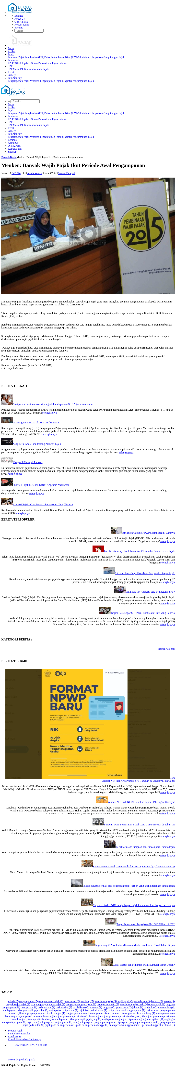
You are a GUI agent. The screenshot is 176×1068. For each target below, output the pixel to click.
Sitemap (18, 27)
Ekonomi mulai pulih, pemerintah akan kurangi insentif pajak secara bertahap (134, 866)
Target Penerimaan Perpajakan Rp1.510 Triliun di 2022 (146, 924)
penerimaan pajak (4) (105, 1001)
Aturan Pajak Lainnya (55, 63)
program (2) (109, 1007)
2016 (18, 173)
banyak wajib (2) (156, 1004)
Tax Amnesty (15, 78)
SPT (10, 66)
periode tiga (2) (64, 1007)
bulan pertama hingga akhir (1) (125, 1025)
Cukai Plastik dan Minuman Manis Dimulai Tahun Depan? (144, 964)
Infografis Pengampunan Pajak (77, 80)
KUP (19, 63)
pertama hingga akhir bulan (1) (158, 1025)
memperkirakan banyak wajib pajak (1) (49, 1019)
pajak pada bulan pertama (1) (60, 1025)
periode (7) (13, 1001)
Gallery (12, 75)
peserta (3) (169, 1001)
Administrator (34, 173)
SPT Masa (13, 69)
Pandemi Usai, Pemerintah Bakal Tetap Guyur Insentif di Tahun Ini (139, 824)
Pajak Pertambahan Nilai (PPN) (61, 57)
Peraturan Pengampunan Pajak (45, 80)
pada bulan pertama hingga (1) (92, 1025)
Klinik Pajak (14, 1036)
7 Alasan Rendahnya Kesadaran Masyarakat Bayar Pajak (145, 573)
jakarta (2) (137, 1007)
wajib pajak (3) (125, 1001)
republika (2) (150, 1007)
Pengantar (13, 57)
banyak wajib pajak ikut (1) (33, 1010)
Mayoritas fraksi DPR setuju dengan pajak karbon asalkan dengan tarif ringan (134, 905)
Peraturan (13, 60)
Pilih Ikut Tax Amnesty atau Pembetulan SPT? (150, 591)
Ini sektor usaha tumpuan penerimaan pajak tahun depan (145, 847)
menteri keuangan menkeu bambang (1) (134, 1013)
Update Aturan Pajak (33, 63)
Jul (13, 173)
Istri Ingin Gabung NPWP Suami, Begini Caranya (148, 532)
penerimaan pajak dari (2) (133, 1004)
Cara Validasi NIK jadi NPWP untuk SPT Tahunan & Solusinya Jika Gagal (138, 779)
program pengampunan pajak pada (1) (139, 1022)
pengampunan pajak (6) (50, 1001)
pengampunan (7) (28, 1001)
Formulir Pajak (41, 69)
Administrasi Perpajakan (91, 57)
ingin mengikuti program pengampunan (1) (49, 1022)
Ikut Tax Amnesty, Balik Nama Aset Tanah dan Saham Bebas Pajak (139, 551)
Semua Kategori (66, 173)
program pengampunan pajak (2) (48, 1004)
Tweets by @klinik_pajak (21, 1059)
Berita (11, 48)
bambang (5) (87, 1001)
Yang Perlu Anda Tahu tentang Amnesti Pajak (37, 444)
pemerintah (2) (124, 1007)
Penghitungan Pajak (114, 57)
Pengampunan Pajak (18, 80)
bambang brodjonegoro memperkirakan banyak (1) (116, 1016)
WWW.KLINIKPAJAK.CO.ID (30, 1045)
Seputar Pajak (15, 1030)
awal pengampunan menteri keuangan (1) (43, 1013)
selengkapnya (49, 412)
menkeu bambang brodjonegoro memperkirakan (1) (61, 1016)
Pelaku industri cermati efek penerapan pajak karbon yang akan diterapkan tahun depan (129, 885)
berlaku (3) (157, 1001)
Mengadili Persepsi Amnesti (27, 462)
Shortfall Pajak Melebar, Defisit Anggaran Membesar (41, 484)
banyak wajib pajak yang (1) (86, 1019)
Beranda (18, 15)
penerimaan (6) (72, 1001)
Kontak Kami (21, 24)
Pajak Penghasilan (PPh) (31, 57)
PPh (10, 63)
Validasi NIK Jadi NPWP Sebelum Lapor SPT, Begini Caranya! (141, 802)
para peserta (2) (29, 1007)
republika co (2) (81, 1007)
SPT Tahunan (26, 69)
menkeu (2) (96, 1007)
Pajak (11, 54)
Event (11, 72)
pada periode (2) (46, 1007)
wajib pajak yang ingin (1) (116, 1019)
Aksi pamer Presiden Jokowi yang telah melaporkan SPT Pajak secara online (53, 404)
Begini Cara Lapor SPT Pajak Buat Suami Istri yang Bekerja (143, 613)
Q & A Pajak (21, 21)
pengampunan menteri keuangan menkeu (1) (89, 1013)
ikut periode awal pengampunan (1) (126, 1010)
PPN (14, 63)
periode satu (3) (142, 1001)
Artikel (11, 51)
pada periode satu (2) (108, 1004)
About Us (19, 18)
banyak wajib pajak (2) (18, 1004)
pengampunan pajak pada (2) (81, 1004)
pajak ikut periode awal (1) (93, 1010)
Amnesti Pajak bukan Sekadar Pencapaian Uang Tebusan (43, 504)
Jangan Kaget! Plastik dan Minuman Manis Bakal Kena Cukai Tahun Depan (135, 945)
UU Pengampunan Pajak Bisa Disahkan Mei (36, 422)
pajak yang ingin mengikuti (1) (146, 1019)
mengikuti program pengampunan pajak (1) (96, 1022)
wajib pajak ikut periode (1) (63, 1010)
